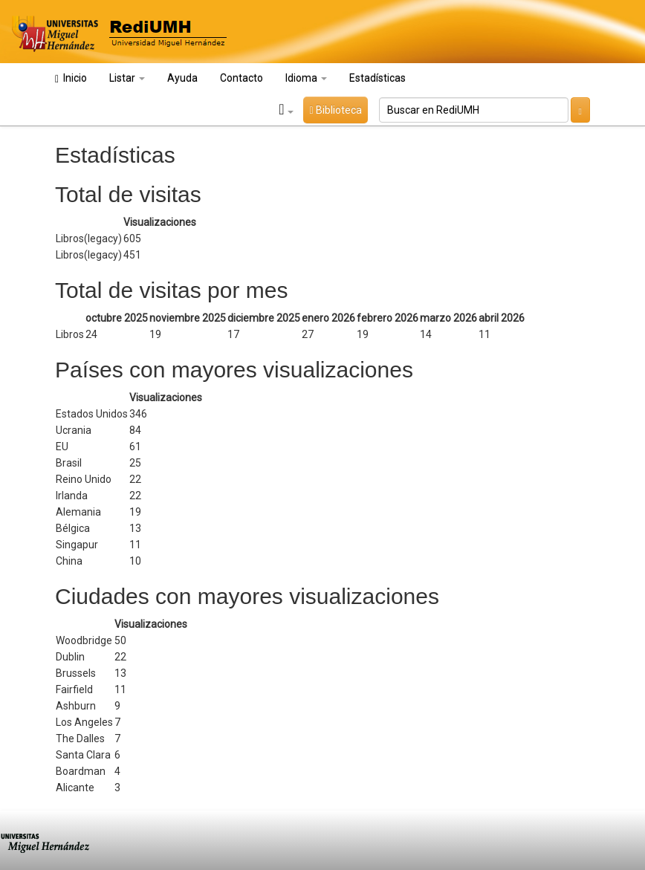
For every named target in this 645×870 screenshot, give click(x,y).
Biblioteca (335, 110)
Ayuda (182, 78)
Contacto (241, 78)
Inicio (71, 78)
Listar (127, 78)
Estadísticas (377, 78)
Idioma (306, 78)
